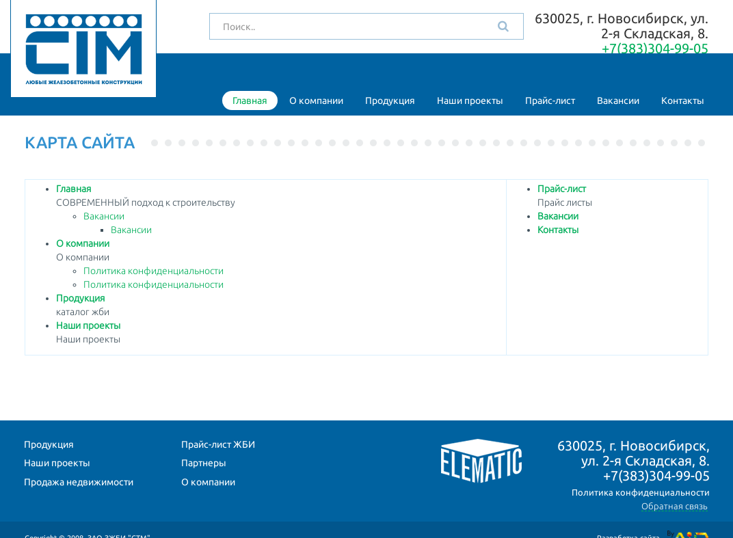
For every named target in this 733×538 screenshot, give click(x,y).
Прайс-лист (550, 100)
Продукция (390, 100)
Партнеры (203, 462)
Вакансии (618, 100)
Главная (249, 100)
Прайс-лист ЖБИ (218, 444)
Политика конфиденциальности (153, 270)
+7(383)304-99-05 (655, 48)
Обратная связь (674, 506)
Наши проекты (470, 100)
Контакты (682, 100)
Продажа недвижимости (78, 481)
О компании (316, 100)
